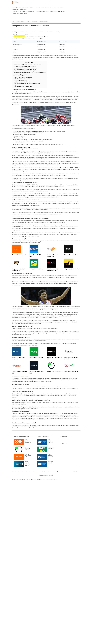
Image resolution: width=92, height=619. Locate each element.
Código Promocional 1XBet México (51, 455)
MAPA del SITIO (63, 443)
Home (13, 21)
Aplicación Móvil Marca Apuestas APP (21, 78)
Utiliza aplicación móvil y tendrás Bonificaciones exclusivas (27, 83)
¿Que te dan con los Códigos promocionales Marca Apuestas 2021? (27, 64)
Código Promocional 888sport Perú (28, 441)
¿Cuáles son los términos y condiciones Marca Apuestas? (25, 71)
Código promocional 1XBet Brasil (50, 441)
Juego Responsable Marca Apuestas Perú (22, 85)
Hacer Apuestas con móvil (20, 80)
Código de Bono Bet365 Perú (36, 269)
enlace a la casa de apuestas (41, 36)
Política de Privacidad (17, 479)
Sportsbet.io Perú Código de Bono (54, 371)
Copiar (26, 34)
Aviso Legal (33, 479)
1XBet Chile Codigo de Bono (50, 463)
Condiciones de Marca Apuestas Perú (23, 86)
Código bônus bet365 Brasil (51, 447)
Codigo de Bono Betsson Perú (19, 254)
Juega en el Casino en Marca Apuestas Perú (21, 337)
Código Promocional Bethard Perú (72, 269)
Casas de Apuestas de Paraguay (20, 9)
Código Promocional (44, 479)
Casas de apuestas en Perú (28, 7)
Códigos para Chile (17, 7)
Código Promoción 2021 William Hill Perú (27, 463)
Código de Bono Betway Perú (71, 254)
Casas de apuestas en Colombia (57, 7)
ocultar (32, 62)
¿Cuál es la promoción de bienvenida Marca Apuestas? (24, 69)
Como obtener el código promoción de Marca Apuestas (25, 67)
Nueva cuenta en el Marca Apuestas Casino (22, 75)
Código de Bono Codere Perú (36, 357)
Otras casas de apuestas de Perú (20, 74)
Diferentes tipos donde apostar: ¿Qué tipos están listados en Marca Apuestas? (29, 72)
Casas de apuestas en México (42, 7)
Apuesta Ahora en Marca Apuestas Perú (21, 147)
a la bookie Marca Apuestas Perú (33, 131)
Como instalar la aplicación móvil (22, 81)
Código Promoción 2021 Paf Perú (71, 371)
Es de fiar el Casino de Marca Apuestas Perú (22, 77)
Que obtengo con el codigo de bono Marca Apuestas (24, 66)
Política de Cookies (26, 479)
